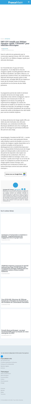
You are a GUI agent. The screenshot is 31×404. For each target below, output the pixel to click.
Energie (2, 383)
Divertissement (4, 381)
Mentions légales (5, 366)
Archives (3, 368)
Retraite (2, 390)
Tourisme (3, 394)
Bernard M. (5, 48)
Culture (2, 379)
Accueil (2, 38)
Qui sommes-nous (5, 360)
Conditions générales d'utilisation (9, 362)
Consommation (4, 377)
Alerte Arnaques (4, 375)
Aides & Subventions (6, 373)
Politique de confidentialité (7, 364)
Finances (3, 388)
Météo (2, 392)
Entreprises (7, 38)
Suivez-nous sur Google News (15, 174)
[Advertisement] (15, 21)
